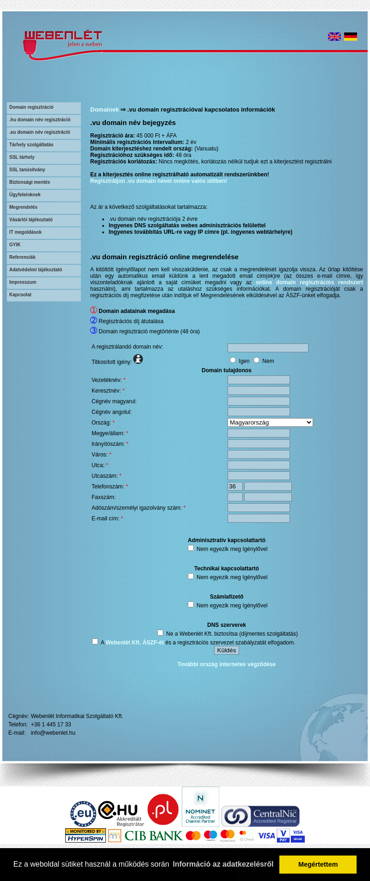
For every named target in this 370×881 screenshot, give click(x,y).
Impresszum (22, 282)
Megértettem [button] (318, 864)
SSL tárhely (22, 157)
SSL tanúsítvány (27, 169)
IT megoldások (25, 232)
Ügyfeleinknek (25, 194)
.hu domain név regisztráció (39, 119)
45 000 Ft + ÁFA (156, 135)
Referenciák (22, 257)
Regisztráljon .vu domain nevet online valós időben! (158, 181)
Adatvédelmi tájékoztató (35, 269)
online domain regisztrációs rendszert (309, 282)
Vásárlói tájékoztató (31, 219)
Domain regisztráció (31, 107)
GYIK (14, 244)
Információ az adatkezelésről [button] (223, 864)
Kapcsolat (20, 294)
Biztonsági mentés (29, 182)
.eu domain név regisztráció (39, 132)
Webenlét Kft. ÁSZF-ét (134, 642)
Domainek (104, 109)
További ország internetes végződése (227, 664)
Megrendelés (23, 207)
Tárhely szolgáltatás (31, 144)
